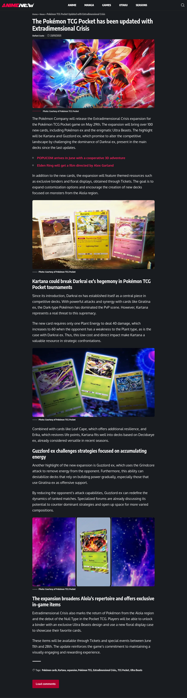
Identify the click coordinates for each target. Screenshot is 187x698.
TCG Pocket (123, 670)
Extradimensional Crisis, (104, 670)
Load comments (46, 684)
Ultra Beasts (136, 670)
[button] (182, 5)
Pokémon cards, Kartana (54, 670)
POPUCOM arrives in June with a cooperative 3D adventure (84, 157)
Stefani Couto (38, 35)
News (43, 14)
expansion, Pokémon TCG (79, 670)
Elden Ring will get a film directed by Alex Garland (78, 165)
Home (35, 14)
